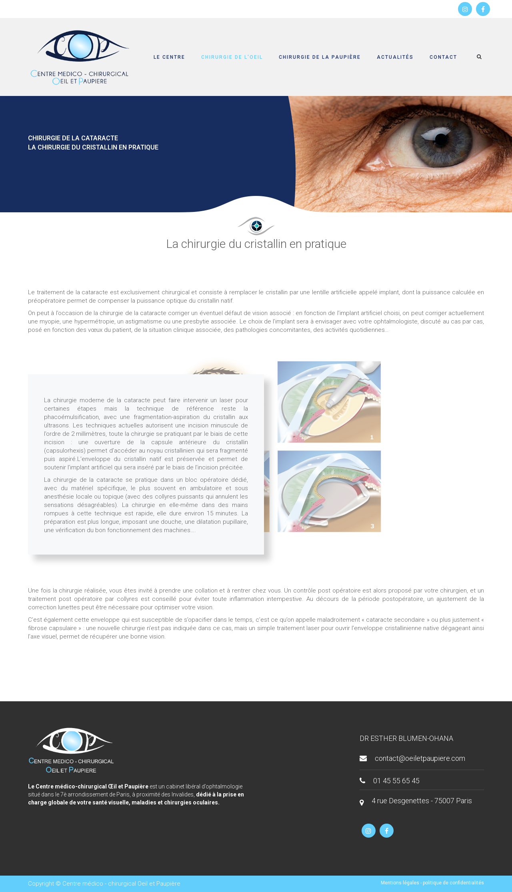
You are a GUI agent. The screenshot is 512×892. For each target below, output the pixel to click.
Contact (443, 57)
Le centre (169, 57)
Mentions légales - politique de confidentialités (432, 883)
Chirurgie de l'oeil (232, 57)
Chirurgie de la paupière (320, 57)
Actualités (395, 57)
